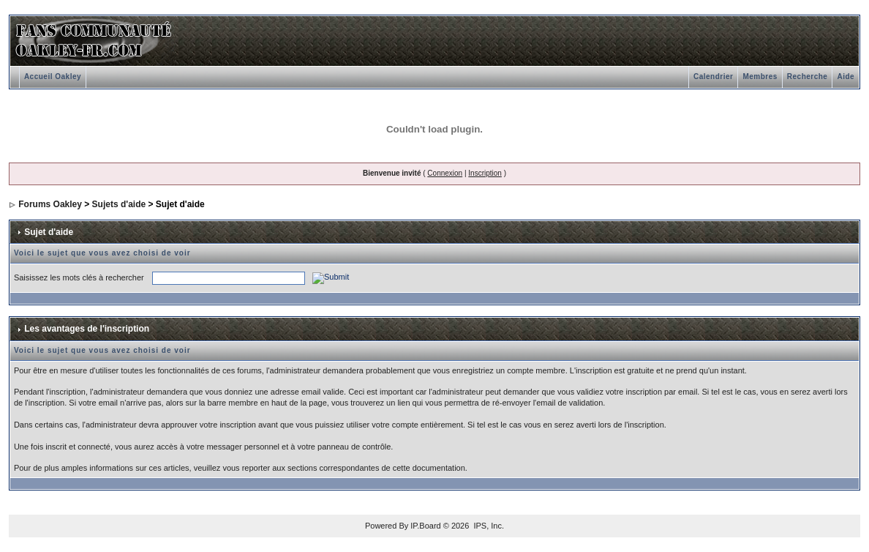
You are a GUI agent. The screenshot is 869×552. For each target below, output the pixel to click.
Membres (759, 76)
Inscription (485, 173)
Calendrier (713, 76)
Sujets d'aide (119, 204)
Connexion (444, 173)
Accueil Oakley (52, 76)
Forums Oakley (50, 204)
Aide (845, 76)
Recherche (807, 76)
